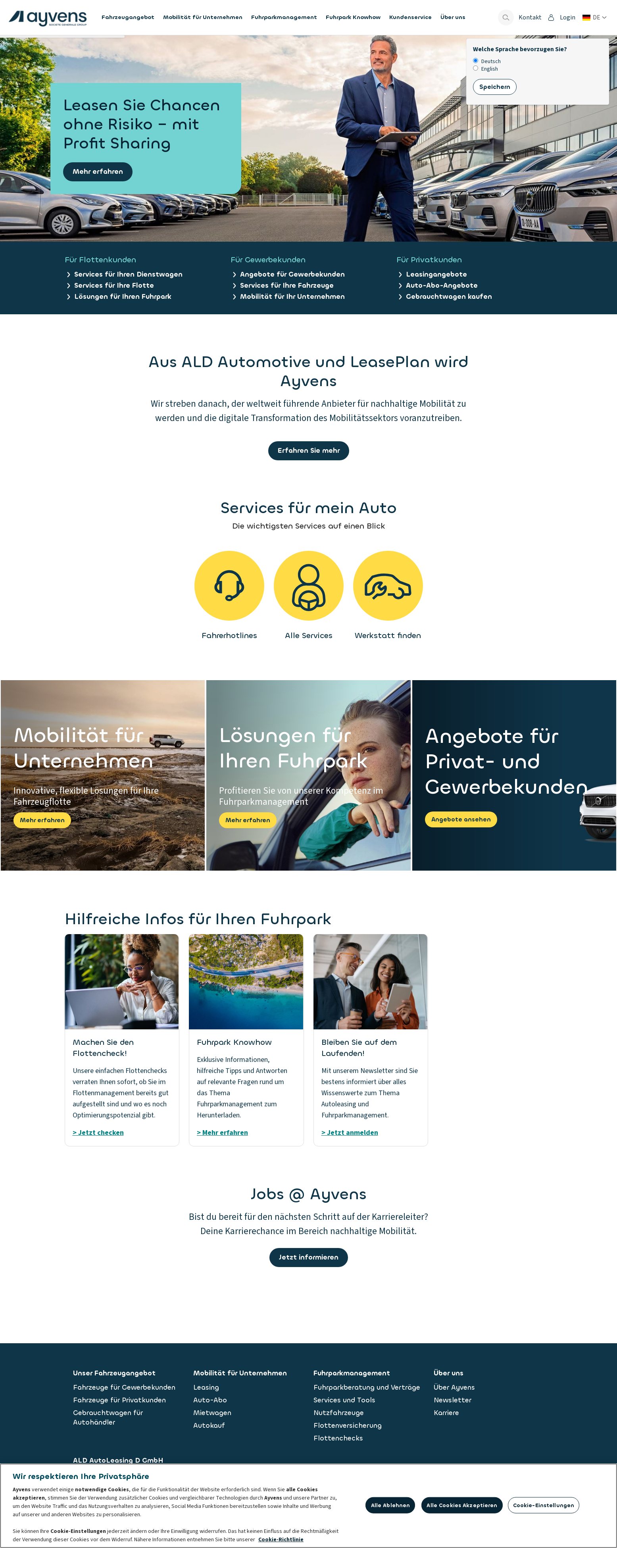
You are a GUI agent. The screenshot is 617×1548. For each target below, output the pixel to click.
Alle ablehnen (390, 1507)
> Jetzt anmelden (349, 1133)
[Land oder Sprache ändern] (594, 17)
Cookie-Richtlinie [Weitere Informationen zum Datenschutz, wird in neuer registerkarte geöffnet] (281, 1541)
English (485, 69)
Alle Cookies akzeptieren (462, 1507)
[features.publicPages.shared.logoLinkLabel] (47, 17)
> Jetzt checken (98, 1133)
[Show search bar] (506, 17)
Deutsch (487, 61)
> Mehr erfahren (222, 1133)
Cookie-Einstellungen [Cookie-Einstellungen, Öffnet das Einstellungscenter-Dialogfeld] (544, 1507)
